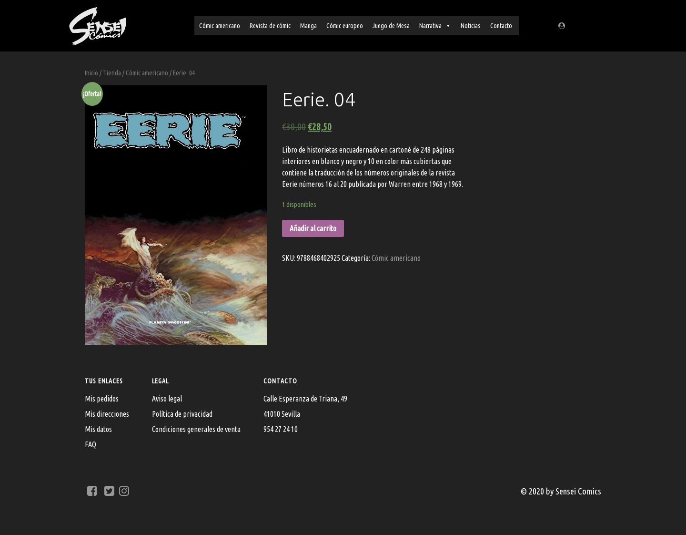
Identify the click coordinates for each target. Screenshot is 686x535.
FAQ (90, 444)
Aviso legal (167, 398)
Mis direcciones (107, 414)
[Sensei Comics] (97, 24)
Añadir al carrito (313, 228)
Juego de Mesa (391, 26)
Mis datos (98, 429)
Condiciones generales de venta (196, 429)
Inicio (91, 73)
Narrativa (435, 26)
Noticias (471, 26)
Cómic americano (219, 26)
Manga (308, 26)
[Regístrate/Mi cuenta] (563, 25)
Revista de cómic (270, 26)
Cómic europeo (344, 26)
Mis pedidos (102, 398)
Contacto (501, 26)
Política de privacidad (182, 414)
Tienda (112, 73)
